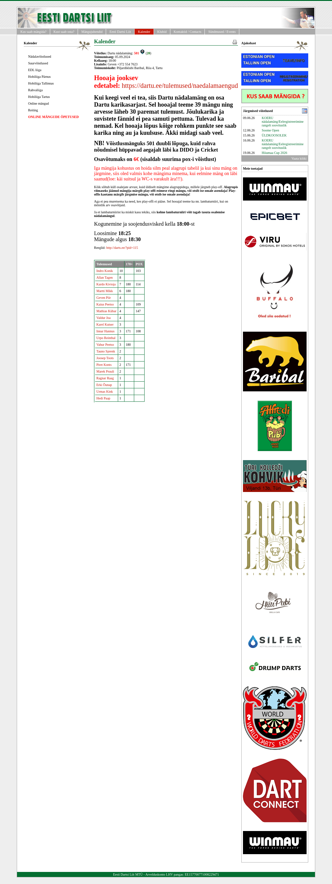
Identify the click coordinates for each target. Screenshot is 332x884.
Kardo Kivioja (106, 284)
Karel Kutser (104, 324)
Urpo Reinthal (105, 338)
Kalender (144, 32)
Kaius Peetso (105, 304)
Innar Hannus (105, 331)
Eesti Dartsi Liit (120, 32)
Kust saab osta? (64, 32)
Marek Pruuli (105, 371)
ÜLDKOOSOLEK (274, 135)
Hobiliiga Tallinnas (41, 83)
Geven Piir (103, 297)
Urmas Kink (104, 391)
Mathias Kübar (106, 311)
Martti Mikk (104, 291)
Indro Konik (104, 271)
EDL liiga (34, 70)
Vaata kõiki (299, 158)
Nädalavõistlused (39, 56)
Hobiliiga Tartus (39, 97)
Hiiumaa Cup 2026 (274, 153)
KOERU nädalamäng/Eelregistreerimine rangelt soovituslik (283, 121)
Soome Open (270, 130)
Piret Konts (103, 365)
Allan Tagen (104, 277)
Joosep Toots (105, 358)
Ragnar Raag (105, 378)
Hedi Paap (103, 398)
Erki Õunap (104, 385)
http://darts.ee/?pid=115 (122, 248)
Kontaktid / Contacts (187, 32)
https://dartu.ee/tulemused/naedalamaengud (180, 85)
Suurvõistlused (38, 63)
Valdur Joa (103, 318)
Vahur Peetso (105, 344)
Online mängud (38, 103)
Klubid (162, 32)
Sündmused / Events (222, 32)
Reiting (33, 110)
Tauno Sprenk (105, 351)
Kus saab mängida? (33, 32)
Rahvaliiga (35, 90)
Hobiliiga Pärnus (39, 76)
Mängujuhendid (91, 32)
